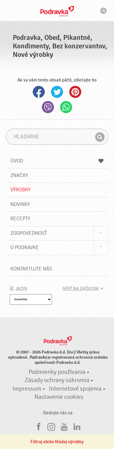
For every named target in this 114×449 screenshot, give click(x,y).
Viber (48, 107)
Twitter (57, 92)
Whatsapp (66, 107)
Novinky (20, 204)
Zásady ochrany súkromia (57, 380)
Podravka (57, 11)
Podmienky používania (57, 372)
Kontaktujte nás (31, 269)
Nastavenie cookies (58, 397)
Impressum (26, 388)
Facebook (39, 92)
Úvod (57, 161)
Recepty (20, 218)
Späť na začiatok (80, 288)
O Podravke (24, 247)
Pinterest (75, 92)
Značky (19, 175)
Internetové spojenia (75, 388)
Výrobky (20, 190)
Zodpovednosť (28, 233)
